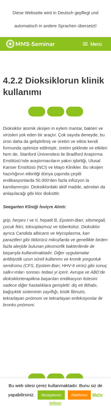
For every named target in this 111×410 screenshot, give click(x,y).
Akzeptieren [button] (51, 395)
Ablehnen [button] (79, 395)
